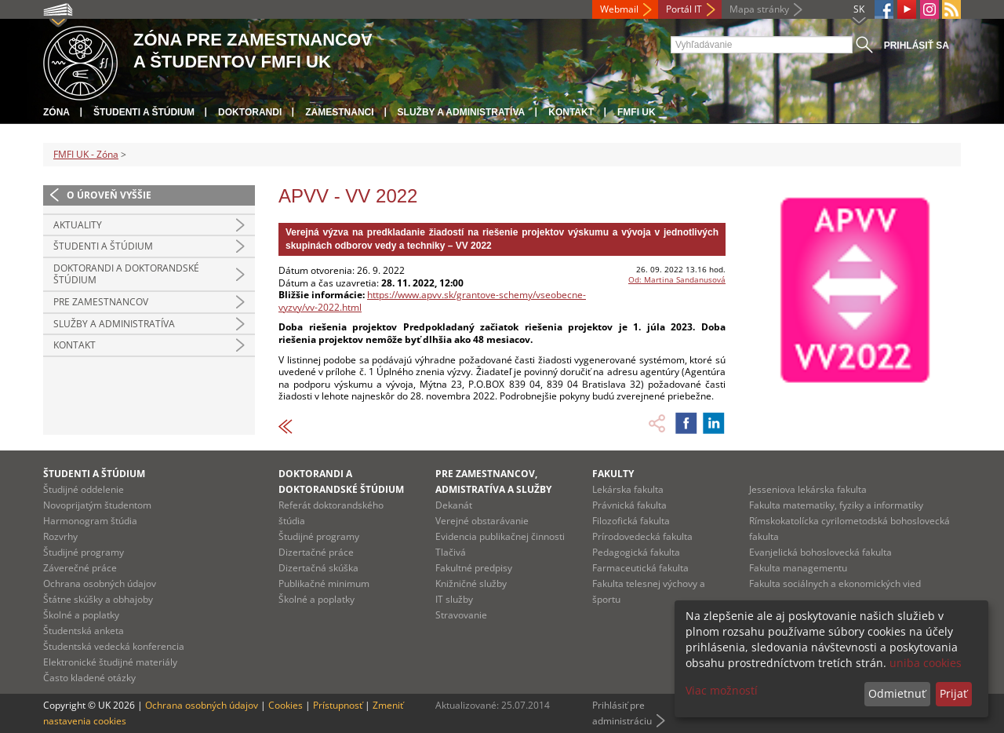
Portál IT (684, 9)
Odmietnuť (897, 693)
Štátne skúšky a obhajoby (98, 599)
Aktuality (77, 225)
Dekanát (453, 505)
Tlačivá (450, 552)
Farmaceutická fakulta (640, 567)
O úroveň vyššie (109, 195)
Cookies (285, 705)
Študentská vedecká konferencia (113, 646)
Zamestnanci (339, 112)
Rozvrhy (60, 536)
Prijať (953, 693)
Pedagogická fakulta (636, 552)
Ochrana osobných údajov (99, 583)
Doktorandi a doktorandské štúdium (126, 274)
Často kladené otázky (89, 677)
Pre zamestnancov (100, 301)
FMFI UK (636, 112)
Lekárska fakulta (628, 489)
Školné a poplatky (81, 615)
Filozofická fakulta (631, 520)
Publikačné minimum (323, 583)
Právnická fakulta (629, 505)
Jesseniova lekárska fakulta (808, 489)
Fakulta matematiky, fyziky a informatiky (836, 505)
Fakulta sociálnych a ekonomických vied (835, 583)
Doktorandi (250, 112)
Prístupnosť (337, 705)
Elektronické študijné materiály (110, 662)
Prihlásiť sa (916, 45)
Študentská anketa (83, 630)
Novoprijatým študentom (97, 505)
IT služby (454, 599)
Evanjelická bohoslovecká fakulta (820, 552)
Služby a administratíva (462, 112)
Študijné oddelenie (83, 489)
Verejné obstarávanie (482, 520)
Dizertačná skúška (318, 567)
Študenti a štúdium (144, 112)
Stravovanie (461, 615)
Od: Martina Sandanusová (677, 279)
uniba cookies (925, 662)
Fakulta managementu (798, 567)
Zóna (56, 112)
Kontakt (571, 112)
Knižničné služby (471, 583)
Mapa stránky (759, 9)
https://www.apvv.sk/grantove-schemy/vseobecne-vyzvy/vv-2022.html (432, 301)
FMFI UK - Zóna (85, 154)
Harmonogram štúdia (90, 520)
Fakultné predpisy (473, 567)
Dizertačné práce (316, 552)
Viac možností (722, 690)
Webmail (619, 9)
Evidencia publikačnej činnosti (500, 536)
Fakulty (613, 473)
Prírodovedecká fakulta (642, 536)
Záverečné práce (80, 567)
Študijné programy (83, 552)
